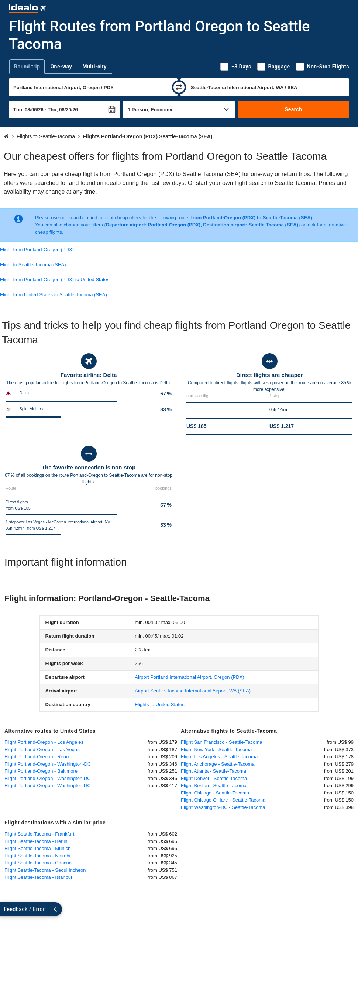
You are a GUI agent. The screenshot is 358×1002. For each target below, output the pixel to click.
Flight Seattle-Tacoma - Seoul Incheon (45, 870)
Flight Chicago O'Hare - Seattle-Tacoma (223, 800)
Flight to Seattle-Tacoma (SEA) (33, 264)
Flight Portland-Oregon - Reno (36, 756)
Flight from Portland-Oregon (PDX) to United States (54, 279)
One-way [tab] (61, 67)
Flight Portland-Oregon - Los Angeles (43, 742)
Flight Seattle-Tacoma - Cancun (38, 863)
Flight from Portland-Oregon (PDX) (37, 249)
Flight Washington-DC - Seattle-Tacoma (223, 807)
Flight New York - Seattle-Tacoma (216, 749)
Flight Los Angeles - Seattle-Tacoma (219, 756)
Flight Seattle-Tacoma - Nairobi (37, 855)
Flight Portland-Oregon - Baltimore (41, 771)
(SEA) (193, 691)
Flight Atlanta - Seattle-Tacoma (213, 771)
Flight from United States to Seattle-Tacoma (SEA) (53, 294)
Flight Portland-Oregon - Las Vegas (42, 749)
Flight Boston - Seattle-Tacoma (214, 785)
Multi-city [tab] (94, 67)
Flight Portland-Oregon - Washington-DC (47, 764)
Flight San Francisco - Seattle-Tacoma (221, 742)
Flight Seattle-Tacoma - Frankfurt (39, 834)
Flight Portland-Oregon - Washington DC (47, 778)
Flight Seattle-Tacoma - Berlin (36, 841)
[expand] (6, 909)
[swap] (179, 87)
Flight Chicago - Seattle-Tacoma (215, 793)
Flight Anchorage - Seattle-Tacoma (217, 764)
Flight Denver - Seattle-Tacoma (214, 778)
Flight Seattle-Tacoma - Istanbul (38, 877)
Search (293, 109)
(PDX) (189, 677)
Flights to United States (159, 704)
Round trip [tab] (27, 67)
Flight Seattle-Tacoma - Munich (37, 848)
